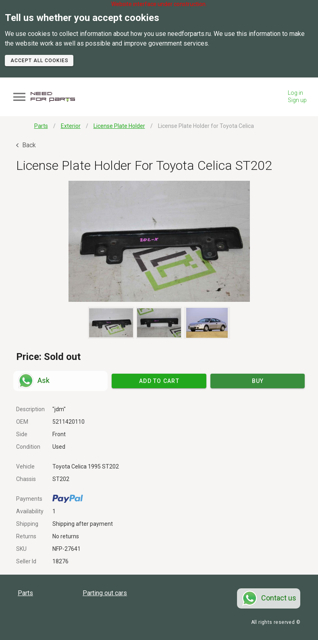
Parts (25, 593)
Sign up (297, 100)
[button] (159, 241)
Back (26, 145)
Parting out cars (105, 593)
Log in (295, 93)
